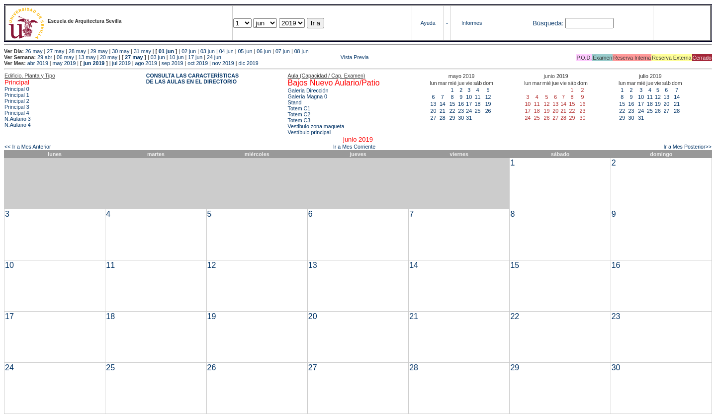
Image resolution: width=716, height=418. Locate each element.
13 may (87, 57)
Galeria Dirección (308, 90)
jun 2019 (94, 63)
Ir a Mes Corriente (354, 147)
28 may (77, 51)
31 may (142, 51)
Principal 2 (16, 101)
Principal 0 (16, 89)
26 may (34, 51)
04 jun (226, 51)
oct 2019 (197, 63)
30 (461, 118)
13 (434, 104)
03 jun (207, 51)
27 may (55, 51)
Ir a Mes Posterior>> (687, 147)
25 (478, 111)
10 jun (176, 57)
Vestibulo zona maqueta (316, 126)
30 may (120, 51)
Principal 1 (16, 95)
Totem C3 (299, 120)
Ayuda (428, 23)
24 (469, 111)
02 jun (188, 51)
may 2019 (64, 63)
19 (488, 104)
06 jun (264, 51)
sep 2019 (172, 63)
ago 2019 (146, 63)
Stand (295, 102)
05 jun (245, 51)
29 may (99, 51)
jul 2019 (121, 63)
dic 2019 (248, 63)
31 (469, 118)
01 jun (166, 51)
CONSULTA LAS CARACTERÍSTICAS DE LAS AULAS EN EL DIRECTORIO (192, 78)
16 (461, 104)
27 (434, 118)
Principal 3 (16, 107)
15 (452, 104)
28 (443, 118)
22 (452, 111)
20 (434, 111)
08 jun (301, 51)
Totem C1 (299, 108)
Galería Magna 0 (307, 96)
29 (452, 118)
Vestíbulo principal (309, 132)
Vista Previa (296, 57)
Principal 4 (16, 113)
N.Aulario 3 (18, 119)
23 (461, 111)
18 (478, 104)
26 (488, 111)
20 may (108, 57)
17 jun (195, 57)
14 (443, 104)
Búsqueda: (548, 23)
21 (443, 111)
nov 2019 (223, 63)
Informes (471, 23)
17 (469, 104)
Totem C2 (299, 114)
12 (488, 97)
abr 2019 (37, 63)
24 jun (214, 57)
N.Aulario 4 (17, 125)
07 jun (282, 51)
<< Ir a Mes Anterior (27, 147)
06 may (65, 57)
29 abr (44, 57)
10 (469, 97)
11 (478, 97)
